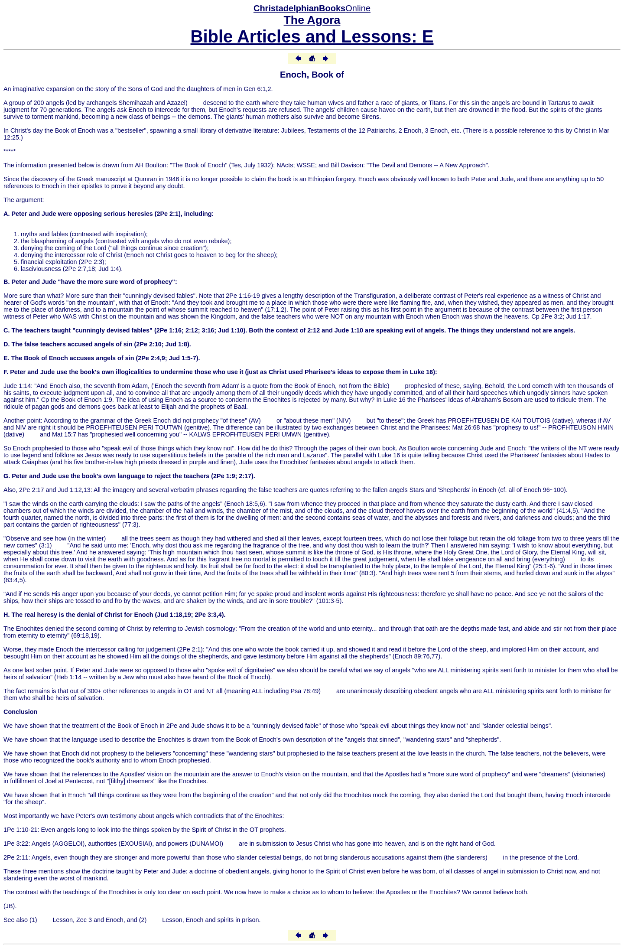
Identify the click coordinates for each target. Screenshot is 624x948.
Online (312, 8)
